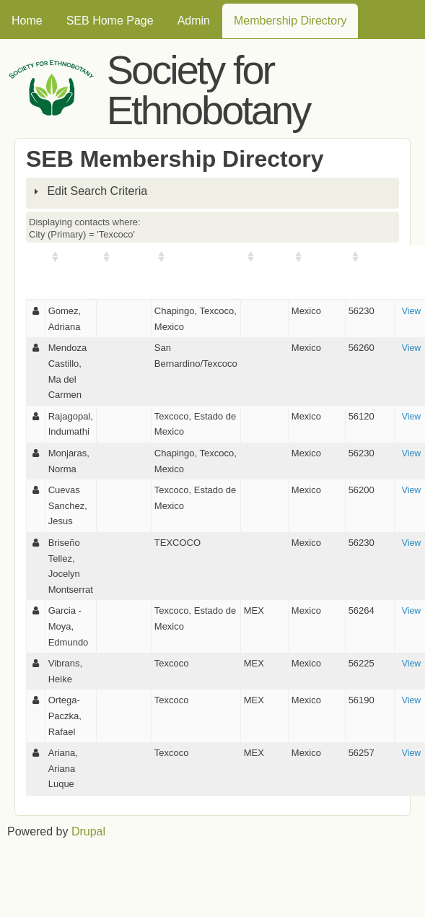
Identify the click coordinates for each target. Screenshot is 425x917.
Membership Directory (290, 20)
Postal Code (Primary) (370, 272)
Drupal (88, 831)
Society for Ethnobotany (208, 90)
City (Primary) (199, 256)
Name (75, 256)
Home (27, 20)
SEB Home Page (110, 20)
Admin (194, 20)
